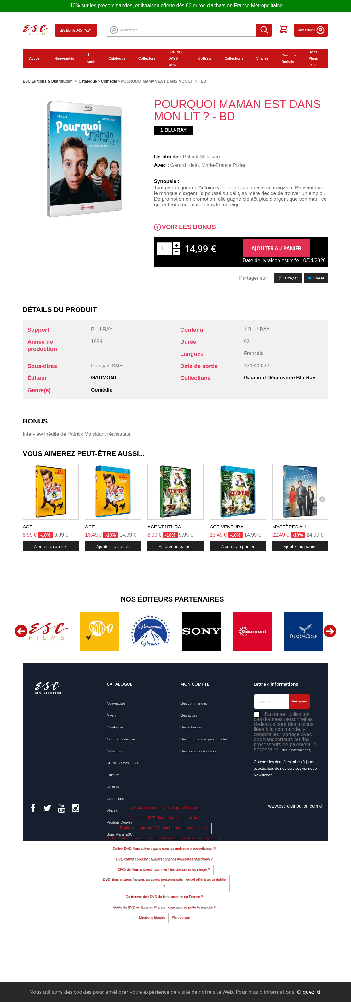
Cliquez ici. (309, 991)
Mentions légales (152, 974)
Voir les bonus (189, 227)
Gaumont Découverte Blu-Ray (279, 377)
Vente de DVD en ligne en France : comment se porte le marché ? (164, 964)
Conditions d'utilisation (179, 864)
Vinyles (262, 58)
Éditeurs (113, 775)
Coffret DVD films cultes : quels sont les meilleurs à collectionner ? (164, 905)
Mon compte (311, 30)
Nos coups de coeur (122, 739)
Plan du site (180, 974)
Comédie (101, 390)
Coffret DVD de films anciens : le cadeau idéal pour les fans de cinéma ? (164, 895)
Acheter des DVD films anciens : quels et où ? (164, 874)
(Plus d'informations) (295, 750)
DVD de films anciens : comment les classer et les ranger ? (164, 926)
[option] (48, 631)
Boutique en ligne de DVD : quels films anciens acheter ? (164, 884)
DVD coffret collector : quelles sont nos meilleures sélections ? (164, 916)
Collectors (146, 58)
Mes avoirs (188, 715)
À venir (91, 58)
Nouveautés (64, 58)
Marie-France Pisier (223, 165)
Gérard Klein (184, 165)
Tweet (316, 278)
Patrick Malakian (201, 156)
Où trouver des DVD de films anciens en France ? (164, 953)
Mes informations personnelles (204, 739)
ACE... (29, 526)
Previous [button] (21, 631)
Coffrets (205, 58)
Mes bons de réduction (198, 751)
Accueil (35, 58)
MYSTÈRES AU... (291, 526)
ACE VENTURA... (166, 526)
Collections (233, 58)
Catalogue (116, 58)
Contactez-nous (143, 864)
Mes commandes (193, 703)
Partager (288, 278)
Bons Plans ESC (313, 58)
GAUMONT (104, 377)
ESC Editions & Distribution (47, 81)
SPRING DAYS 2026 (175, 58)
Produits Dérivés (288, 58)
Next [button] (330, 631)
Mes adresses (191, 727)
